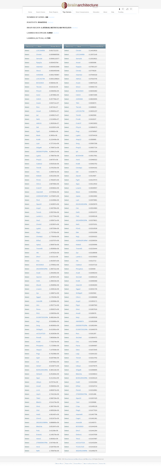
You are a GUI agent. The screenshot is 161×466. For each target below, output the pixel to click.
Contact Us (102, 463)
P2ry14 (38, 91)
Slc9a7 (38, 366)
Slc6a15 (39, 374)
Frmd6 (78, 119)
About (105, 12)
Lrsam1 (39, 289)
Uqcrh (38, 394)
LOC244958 (40, 50)
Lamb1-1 (39, 216)
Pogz (38, 354)
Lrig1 (77, 354)
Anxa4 (38, 111)
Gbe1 (78, 350)
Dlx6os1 (79, 434)
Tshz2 (78, 439)
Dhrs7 (38, 257)
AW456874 (80, 321)
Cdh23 (38, 99)
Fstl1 (38, 430)
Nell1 (38, 119)
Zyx (37, 293)
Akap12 (39, 350)
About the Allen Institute (90, 463)
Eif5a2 (38, 240)
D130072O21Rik (42, 317)
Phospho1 (39, 346)
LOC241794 (40, 79)
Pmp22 (38, 160)
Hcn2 (38, 447)
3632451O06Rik (42, 422)
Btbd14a (39, 426)
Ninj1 (78, 317)
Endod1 (39, 434)
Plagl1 (78, 410)
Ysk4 (77, 402)
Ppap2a (39, 62)
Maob (38, 135)
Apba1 (38, 244)
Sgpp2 (38, 297)
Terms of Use (68, 463)
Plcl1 (38, 313)
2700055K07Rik (42, 443)
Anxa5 (38, 386)
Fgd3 (38, 131)
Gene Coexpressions (82, 12)
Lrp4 (37, 143)
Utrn (37, 305)
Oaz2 (38, 220)
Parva (38, 309)
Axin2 (38, 95)
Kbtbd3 (38, 176)
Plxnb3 (78, 390)
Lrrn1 (38, 390)
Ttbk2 (38, 398)
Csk (37, 362)
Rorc (38, 107)
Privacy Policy (59, 463)
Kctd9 (38, 342)
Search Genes (40, 12)
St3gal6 (39, 147)
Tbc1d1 (39, 87)
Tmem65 (39, 248)
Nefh (38, 451)
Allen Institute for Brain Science (74, 459)
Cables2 (39, 164)
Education (96, 12)
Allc (37, 253)
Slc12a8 (79, 277)
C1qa (78, 406)
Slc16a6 (79, 337)
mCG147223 (40, 333)
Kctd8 (38, 139)
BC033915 (40, 265)
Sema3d (39, 59)
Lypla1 (38, 228)
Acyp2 (38, 208)
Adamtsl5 (39, 192)
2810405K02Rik (42, 269)
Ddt (37, 127)
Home (30, 12)
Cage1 (78, 418)
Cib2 (38, 410)
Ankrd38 (39, 301)
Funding (120, 12)
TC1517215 (80, 447)
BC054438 (79, 156)
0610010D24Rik (81, 204)
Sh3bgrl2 (39, 329)
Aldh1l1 (39, 123)
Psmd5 (38, 337)
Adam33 (79, 285)
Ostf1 (38, 281)
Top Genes (67, 12)
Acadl (38, 273)
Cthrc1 (38, 184)
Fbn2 (38, 200)
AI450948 (39, 75)
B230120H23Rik (42, 370)
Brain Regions (53, 12)
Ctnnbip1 (39, 236)
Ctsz (37, 261)
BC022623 (40, 83)
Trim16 (78, 358)
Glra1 (38, 406)
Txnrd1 (38, 212)
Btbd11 (38, 402)
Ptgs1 (38, 232)
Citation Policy (78, 463)
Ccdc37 (39, 188)
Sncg (38, 325)
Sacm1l (39, 277)
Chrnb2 (39, 224)
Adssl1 (38, 439)
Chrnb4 (39, 54)
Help (112, 12)
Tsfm (38, 172)
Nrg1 (38, 321)
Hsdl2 (38, 414)
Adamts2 (39, 67)
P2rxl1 (38, 180)
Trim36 (38, 168)
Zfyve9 (38, 285)
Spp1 (38, 378)
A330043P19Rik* (42, 196)
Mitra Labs (88, 459)
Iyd (37, 115)
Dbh (77, 232)
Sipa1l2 (39, 204)
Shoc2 (38, 71)
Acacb (38, 103)
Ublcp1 (38, 382)
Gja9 (38, 358)
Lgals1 (38, 156)
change (51, 17)
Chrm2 (38, 418)
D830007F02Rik (42, 151)
